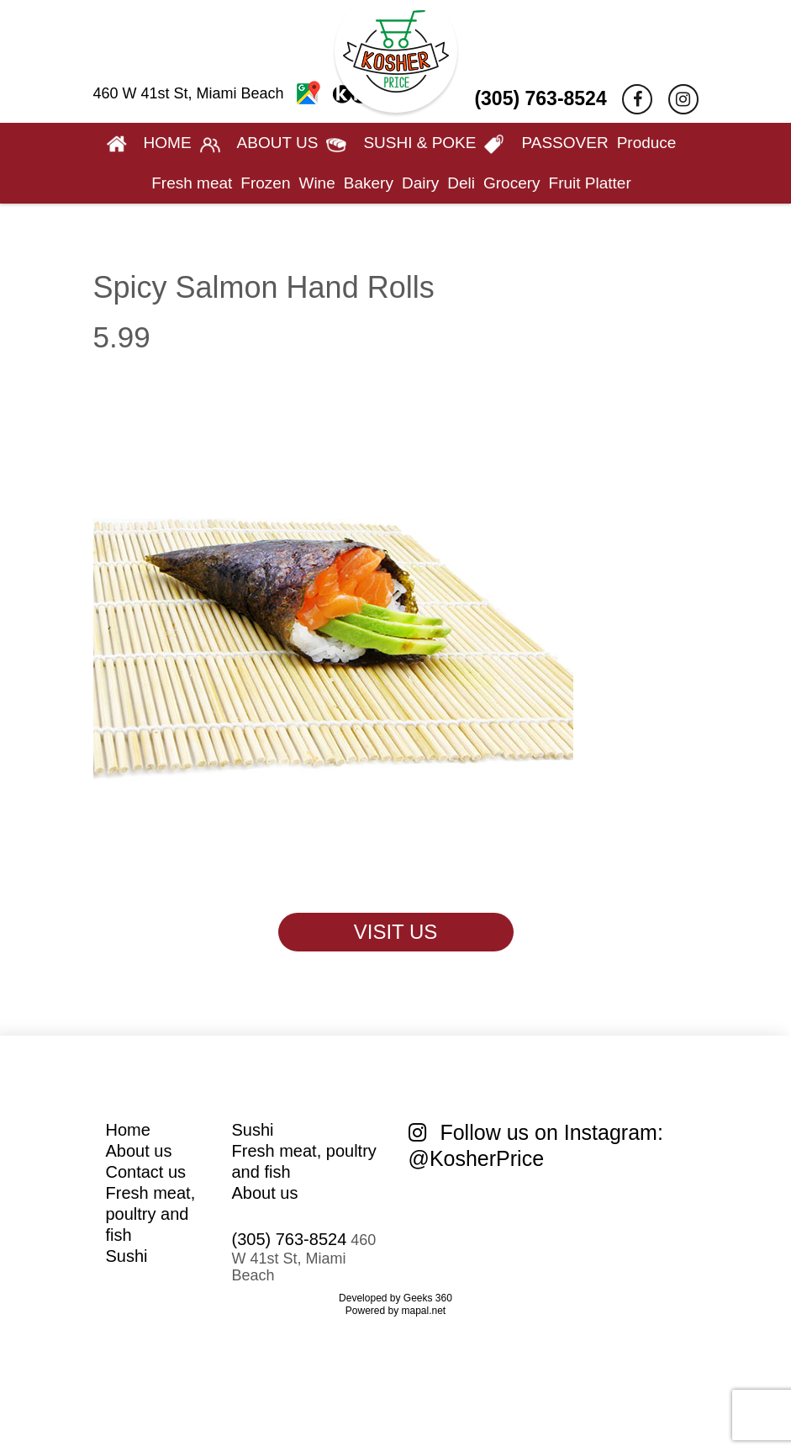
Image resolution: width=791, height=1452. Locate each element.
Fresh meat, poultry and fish (151, 1214)
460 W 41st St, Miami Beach (231, 93)
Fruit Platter (590, 183)
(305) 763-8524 (540, 98)
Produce (647, 142)
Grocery (512, 183)
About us (139, 1151)
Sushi (127, 1256)
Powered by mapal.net (395, 1311)
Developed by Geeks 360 (395, 1298)
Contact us (146, 1172)
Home (128, 1130)
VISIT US (396, 931)
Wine (316, 183)
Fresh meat (191, 183)
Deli (461, 183)
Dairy (420, 183)
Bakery (368, 183)
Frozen (265, 183)
